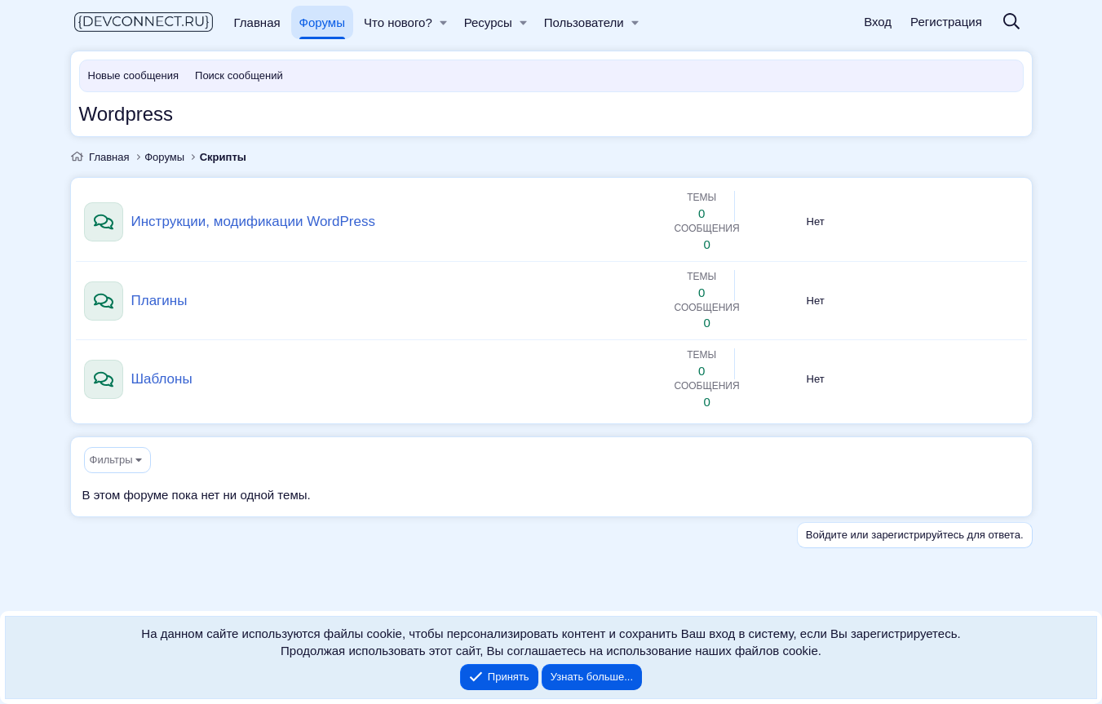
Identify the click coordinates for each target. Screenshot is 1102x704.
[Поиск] (1011, 22)
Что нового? (398, 22)
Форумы (322, 22)
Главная (257, 22)
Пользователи (584, 22)
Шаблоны (162, 379)
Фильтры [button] (111, 460)
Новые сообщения (133, 75)
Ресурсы (488, 22)
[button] (443, 22)
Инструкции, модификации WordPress (253, 221)
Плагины (159, 300)
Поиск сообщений (239, 75)
